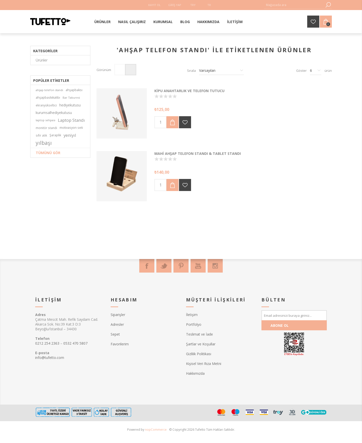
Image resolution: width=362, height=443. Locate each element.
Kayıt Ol (154, 5)
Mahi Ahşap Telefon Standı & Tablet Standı (197, 153)
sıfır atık (41, 135)
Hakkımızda (195, 373)
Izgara (120, 69)
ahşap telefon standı (49, 90)
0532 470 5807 (75, 343)
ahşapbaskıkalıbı (48, 97)
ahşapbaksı (74, 90)
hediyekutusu (70, 105)
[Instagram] (215, 266)
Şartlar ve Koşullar (200, 344)
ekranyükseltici (46, 105)
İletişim (192, 314)
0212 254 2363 (47, 343)
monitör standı (46, 128)
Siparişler (118, 314)
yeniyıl (70, 135)
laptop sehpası (45, 120)
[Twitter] (163, 266)
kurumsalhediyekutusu (54, 112)
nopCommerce (156, 429)
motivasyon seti (71, 127)
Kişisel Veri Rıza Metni (203, 363)
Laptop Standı (71, 120)
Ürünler (42, 60)
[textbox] (294, 5)
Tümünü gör (48, 152)
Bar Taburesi (71, 97)
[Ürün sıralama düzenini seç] (221, 70)
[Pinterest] (181, 266)
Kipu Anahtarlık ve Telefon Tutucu (189, 90)
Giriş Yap (174, 5)
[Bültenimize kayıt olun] (294, 315)
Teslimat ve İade (199, 334)
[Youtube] (198, 266)
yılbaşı (44, 142)
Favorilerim (120, 344)
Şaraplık (55, 135)
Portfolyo (193, 324)
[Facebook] (146, 266)
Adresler (117, 324)
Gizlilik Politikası (198, 353)
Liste (130, 69)
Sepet (115, 334)
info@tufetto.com (49, 357)
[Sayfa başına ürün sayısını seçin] (315, 70)
